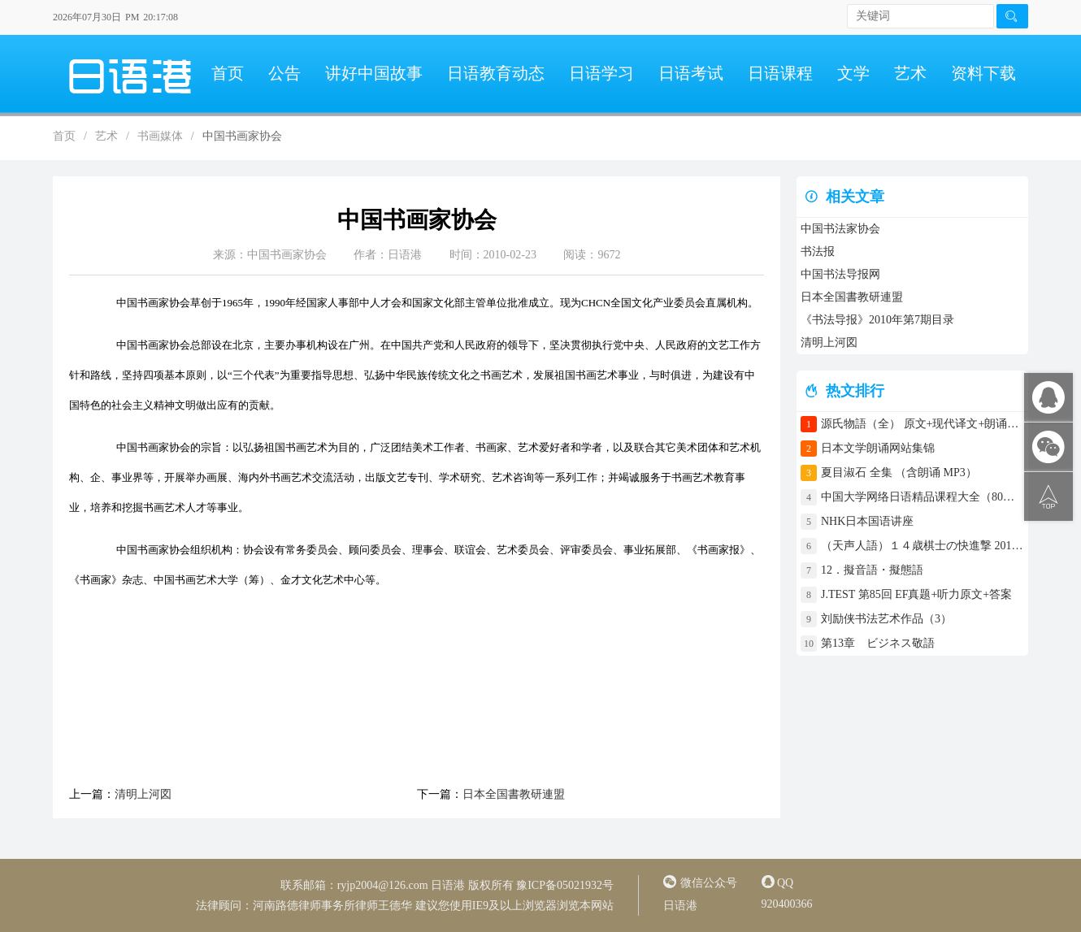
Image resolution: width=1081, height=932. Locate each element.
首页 (227, 73)
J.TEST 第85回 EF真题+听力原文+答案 (916, 594)
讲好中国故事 (374, 73)
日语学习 (601, 73)
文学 (853, 73)
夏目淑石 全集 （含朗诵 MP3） (899, 472)
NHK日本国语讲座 (867, 521)
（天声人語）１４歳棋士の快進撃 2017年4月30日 (922, 546)
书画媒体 (160, 136)
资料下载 (983, 73)
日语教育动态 (496, 73)
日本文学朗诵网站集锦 (878, 448)
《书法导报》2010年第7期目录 (877, 320)
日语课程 (780, 73)
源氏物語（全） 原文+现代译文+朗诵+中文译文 (922, 424)
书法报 (818, 251)
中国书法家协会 (840, 229)
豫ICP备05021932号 (565, 885)
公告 (284, 73)
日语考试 (690, 73)
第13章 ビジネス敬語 (878, 643)
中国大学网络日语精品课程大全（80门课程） (922, 497)
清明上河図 (143, 794)
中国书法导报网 (840, 274)
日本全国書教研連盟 (513, 794)
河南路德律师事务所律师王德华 (332, 905)
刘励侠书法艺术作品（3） (886, 619)
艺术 (910, 73)
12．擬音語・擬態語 (878, 570)
